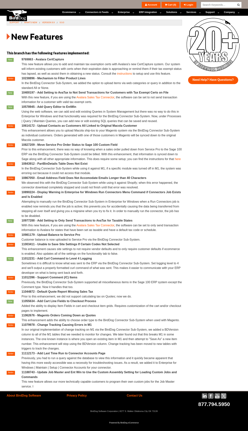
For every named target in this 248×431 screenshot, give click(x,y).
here (178, 165)
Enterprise (124, 15)
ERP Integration (148, 15)
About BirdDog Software (24, 402)
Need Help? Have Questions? (213, 86)
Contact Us (134, 402)
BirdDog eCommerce (129, 429)
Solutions (171, 15)
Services (191, 15)
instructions (124, 80)
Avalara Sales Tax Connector (95, 104)
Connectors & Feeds (96, 15)
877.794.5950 (214, 411)
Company (229, 15)
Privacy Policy (77, 402)
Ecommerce (69, 15)
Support (210, 15)
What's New (30, 29)
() (170, 4)
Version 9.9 (48, 29)
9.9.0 (62, 29)
